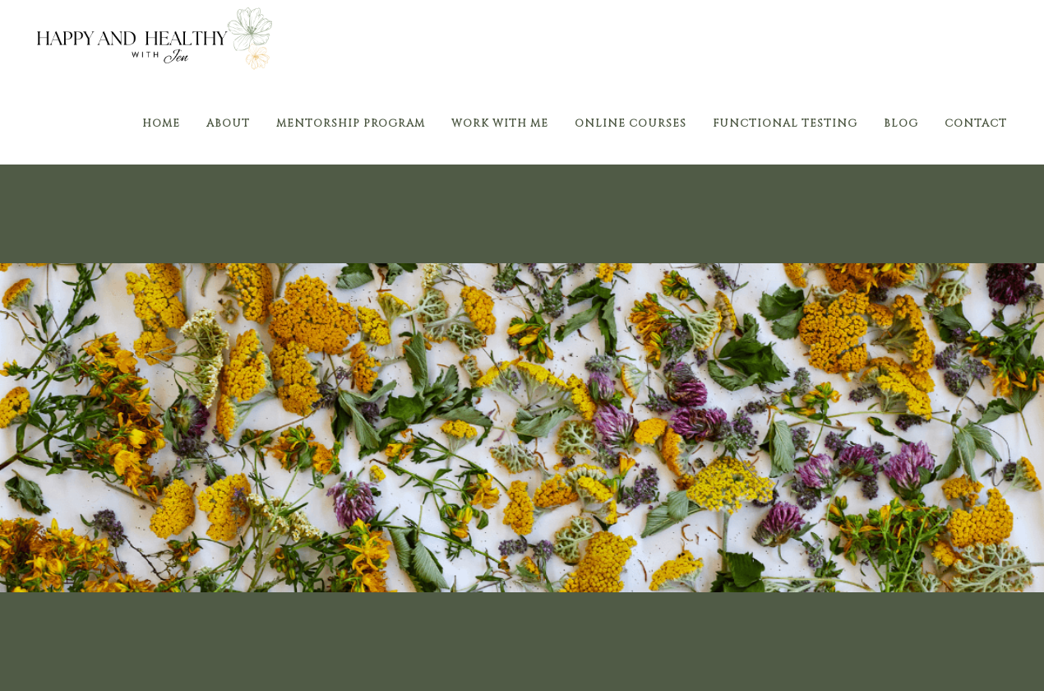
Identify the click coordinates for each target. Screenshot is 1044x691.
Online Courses (630, 123)
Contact (976, 123)
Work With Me (499, 123)
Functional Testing (785, 123)
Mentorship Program (350, 123)
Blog (901, 123)
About (228, 123)
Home (161, 123)
